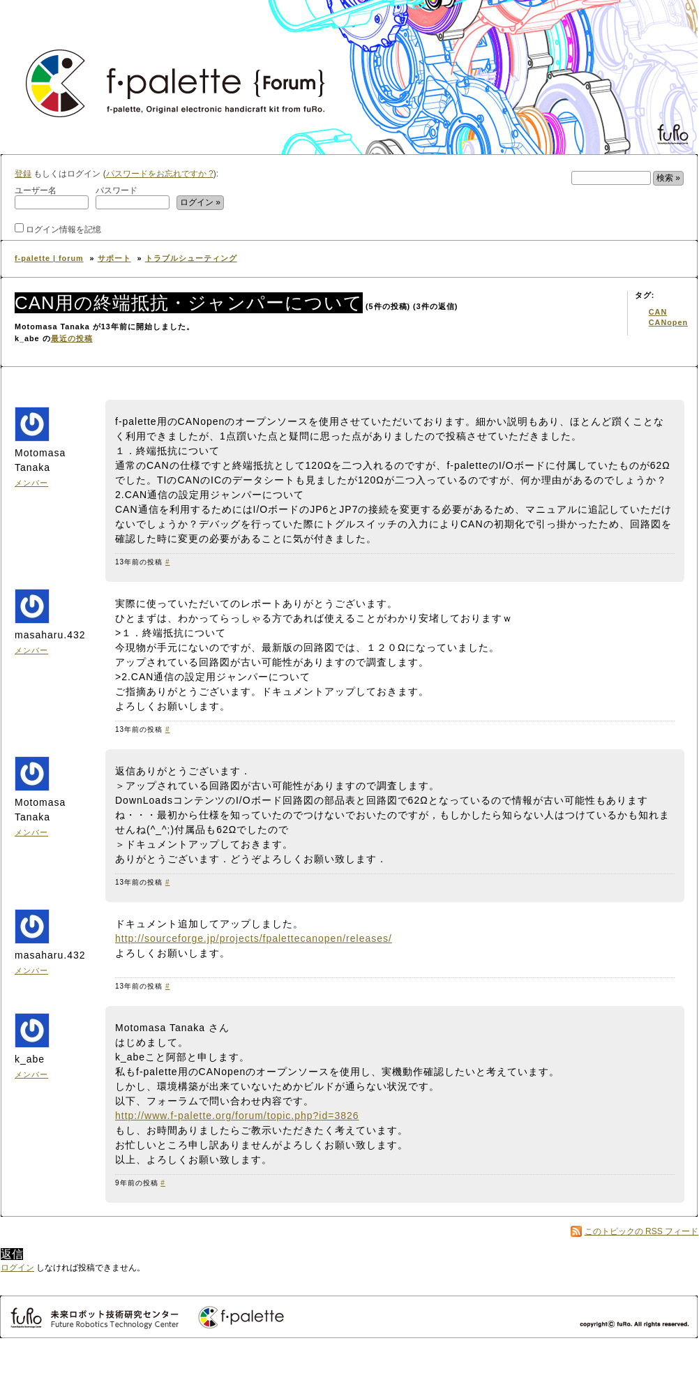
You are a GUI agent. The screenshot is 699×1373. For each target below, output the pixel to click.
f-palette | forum (49, 258)
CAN (658, 312)
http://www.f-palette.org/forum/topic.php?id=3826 (237, 1115)
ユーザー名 (52, 197)
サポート (114, 258)
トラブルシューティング (191, 258)
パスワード (133, 197)
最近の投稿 (72, 338)
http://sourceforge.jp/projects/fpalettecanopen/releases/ (253, 938)
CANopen (668, 322)
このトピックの (641, 1231)
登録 (23, 174)
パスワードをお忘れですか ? (159, 174)
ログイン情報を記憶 (58, 228)
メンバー (31, 483)
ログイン (17, 1268)
